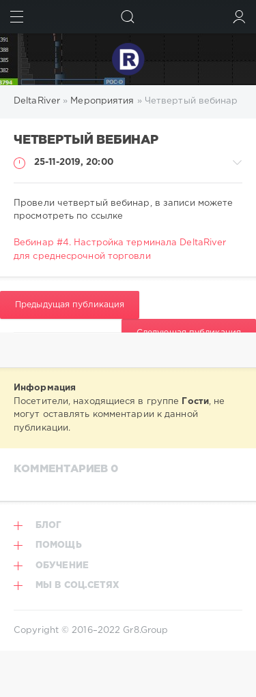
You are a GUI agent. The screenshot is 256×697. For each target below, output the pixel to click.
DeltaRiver (37, 101)
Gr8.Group (145, 630)
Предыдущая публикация (69, 305)
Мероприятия (102, 101)
